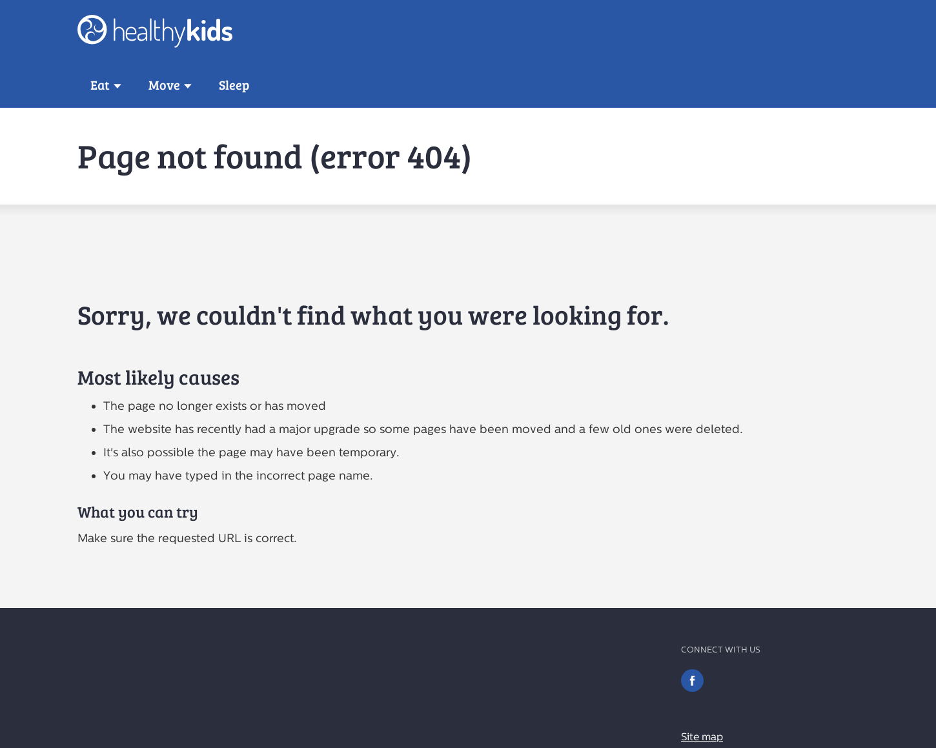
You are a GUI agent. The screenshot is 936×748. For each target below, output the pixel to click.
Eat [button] (100, 85)
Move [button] (164, 85)
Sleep (234, 85)
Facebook (692, 680)
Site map (702, 737)
